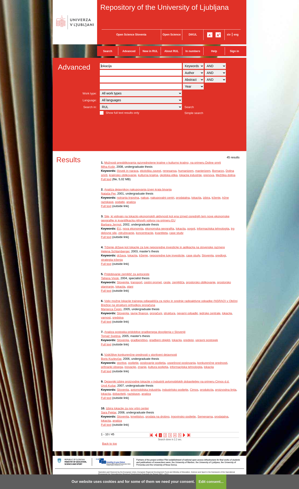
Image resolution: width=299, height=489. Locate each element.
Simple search (193, 113)
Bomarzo (218, 170)
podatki (120, 202)
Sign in (234, 51)
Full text (106, 179)
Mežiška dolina (225, 175)
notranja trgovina (128, 197)
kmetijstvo (137, 416)
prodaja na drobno (157, 416)
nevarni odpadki (187, 313)
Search (107, 51)
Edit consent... (211, 482)
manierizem (202, 170)
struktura (169, 313)
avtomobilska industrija (146, 389)
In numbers (193, 51)
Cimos (194, 389)
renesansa (170, 170)
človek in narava (127, 170)
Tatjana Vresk (110, 278)
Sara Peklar (108, 412)
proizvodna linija (225, 389)
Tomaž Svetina (110, 336)
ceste (166, 282)
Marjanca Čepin (111, 309)
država (121, 255)
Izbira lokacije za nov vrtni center (127, 408)
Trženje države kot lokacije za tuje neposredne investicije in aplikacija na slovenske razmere (164, 247)
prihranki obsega (112, 367)
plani (130, 286)
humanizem (185, 170)
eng (236, 34)
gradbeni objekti (159, 340)
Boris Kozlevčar (111, 358)
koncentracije (144, 233)
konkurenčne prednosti (212, 363)
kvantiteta (161, 233)
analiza (131, 202)
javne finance (139, 313)
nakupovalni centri (162, 197)
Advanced (128, 51)
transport (136, 282)
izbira (206, 197)
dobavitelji (119, 393)
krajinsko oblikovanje (122, 175)
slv (229, 34)
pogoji (191, 228)
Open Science (171, 34)
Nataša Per (108, 193)
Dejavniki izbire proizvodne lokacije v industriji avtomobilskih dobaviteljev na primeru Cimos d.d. (166, 381)
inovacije (130, 367)
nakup (145, 197)
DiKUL (193, 34)
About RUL (171, 51)
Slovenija (208, 255)
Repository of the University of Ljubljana (164, 7)
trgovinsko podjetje (183, 416)
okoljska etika (169, 175)
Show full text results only (122, 112)
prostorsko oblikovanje (200, 282)
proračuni (156, 313)
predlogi (220, 255)
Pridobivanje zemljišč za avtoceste (126, 274)
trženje (216, 197)
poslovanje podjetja (152, 363)
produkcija (206, 389)
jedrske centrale (209, 313)
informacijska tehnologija (213, 228)
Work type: (89, 93)
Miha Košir (108, 166)
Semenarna (205, 416)
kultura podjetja (158, 367)
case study (176, 233)
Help (214, 51)
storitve (121, 363)
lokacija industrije (190, 175)
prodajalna (183, 197)
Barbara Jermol (111, 224)
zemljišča (178, 282)
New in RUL (150, 51)
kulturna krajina (148, 175)
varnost (106, 317)
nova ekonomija (133, 228)
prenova (209, 175)
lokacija (196, 197)
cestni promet (153, 282)
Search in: (90, 107)
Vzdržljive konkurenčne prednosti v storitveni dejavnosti (140, 354)
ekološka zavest (150, 170)
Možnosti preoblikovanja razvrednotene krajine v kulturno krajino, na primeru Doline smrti (162, 162)
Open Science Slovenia (131, 34)
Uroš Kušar (108, 385)
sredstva (118, 317)
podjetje (133, 363)
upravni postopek (206, 340)
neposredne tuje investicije (167, 255)
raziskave (133, 393)
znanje (142, 367)
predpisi (188, 340)
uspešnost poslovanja (181, 363)
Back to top (109, 443)
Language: (90, 100)
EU (119, 228)
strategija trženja (112, 259)
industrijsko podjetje (175, 389)
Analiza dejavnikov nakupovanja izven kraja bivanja (138, 189)
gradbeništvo (139, 340)
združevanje (126, 233)
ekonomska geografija (159, 228)
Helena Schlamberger (115, 251)
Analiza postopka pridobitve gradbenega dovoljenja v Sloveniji (144, 332)
